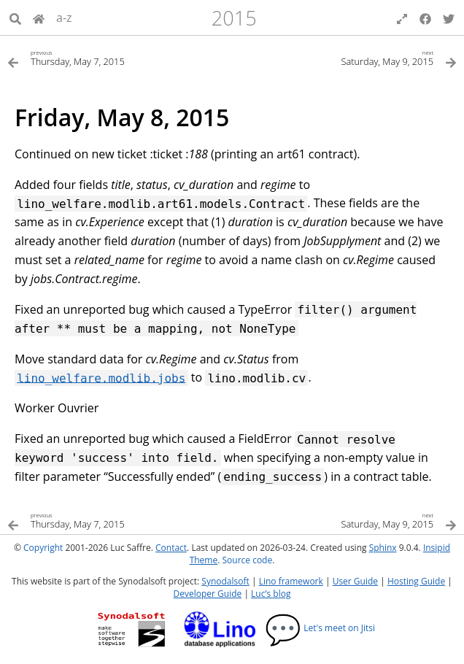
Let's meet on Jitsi (320, 628)
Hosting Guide (416, 581)
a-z (64, 17)
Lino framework (291, 581)
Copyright (43, 547)
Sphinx (383, 547)
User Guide (355, 581)
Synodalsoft (225, 581)
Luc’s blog (270, 593)
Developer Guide (208, 593)
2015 (234, 17)
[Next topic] (344, 57)
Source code (247, 560)
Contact (171, 547)
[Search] (15, 17)
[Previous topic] (119, 57)
